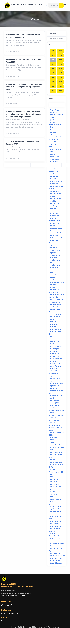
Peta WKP (52, 344)
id (46, 5)
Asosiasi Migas (54, 157)
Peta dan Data (53, 213)
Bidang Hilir (52, 326)
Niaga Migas (53, 388)
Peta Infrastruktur (54, 354)
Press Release (53, 179)
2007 (60, 90)
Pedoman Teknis (54, 275)
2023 (60, 55)
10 (50, 165)
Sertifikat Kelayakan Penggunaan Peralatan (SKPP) (56, 447)
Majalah (51, 243)
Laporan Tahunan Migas (57, 556)
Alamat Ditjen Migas (55, 181)
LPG (50, 334)
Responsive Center (55, 506)
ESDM (51, 147)
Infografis (52, 531)
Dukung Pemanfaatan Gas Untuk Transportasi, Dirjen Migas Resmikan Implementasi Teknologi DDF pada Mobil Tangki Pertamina (24, 114)
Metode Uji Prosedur (55, 314)
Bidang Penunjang (55, 329)
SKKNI (51, 272)
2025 (60, 51)
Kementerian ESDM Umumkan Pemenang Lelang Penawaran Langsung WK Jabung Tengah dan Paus (24, 86)
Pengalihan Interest (55, 376)
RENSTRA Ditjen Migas (56, 543)
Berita (50, 129)
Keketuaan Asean (54, 166)
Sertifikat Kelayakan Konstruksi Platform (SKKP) (55, 454)
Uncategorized (53, 112)
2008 (53, 90)
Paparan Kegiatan (54, 560)
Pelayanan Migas (54, 363)
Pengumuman (53, 161)
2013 (60, 77)
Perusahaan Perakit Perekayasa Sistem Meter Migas (55, 309)
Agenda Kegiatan (54, 159)
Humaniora (52, 211)
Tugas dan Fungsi (55, 137)
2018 (53, 68)
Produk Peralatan (54, 317)
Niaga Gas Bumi (54, 479)
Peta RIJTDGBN (54, 356)
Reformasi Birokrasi (55, 563)
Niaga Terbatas (54, 484)
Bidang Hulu (53, 324)
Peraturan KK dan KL (55, 203)
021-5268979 (22, 595)
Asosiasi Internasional (56, 164)
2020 (53, 64)
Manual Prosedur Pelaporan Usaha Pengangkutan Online (56, 538)
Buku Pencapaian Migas (57, 238)
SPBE (50, 474)
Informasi (35, 19)
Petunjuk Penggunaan (56, 110)
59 (59, 165)
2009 (60, 86)
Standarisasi (53, 218)
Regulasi (51, 120)
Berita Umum (53, 132)
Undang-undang (54, 191)
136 (2, 621)
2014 (53, 77)
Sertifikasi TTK (53, 460)
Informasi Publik (54, 171)
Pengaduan (52, 174)
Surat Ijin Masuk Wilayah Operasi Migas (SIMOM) (56, 410)
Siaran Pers (52, 122)
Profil (50, 134)
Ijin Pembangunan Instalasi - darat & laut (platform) (56, 427)
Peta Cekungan (54, 349)
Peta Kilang (52, 361)
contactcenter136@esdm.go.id (11, 613)
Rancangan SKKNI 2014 (56, 331)
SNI (50, 270)
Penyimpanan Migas (55, 381)
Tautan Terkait (53, 139)
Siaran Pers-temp (54, 176)
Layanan (51, 189)
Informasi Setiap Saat (56, 233)
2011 (60, 82)
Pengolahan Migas (55, 386)
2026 (53, 51)
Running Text (53, 169)
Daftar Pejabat (53, 184)
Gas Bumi (52, 469)
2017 (60, 68)
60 (63, 165)
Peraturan (52, 154)
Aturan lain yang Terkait (56, 206)
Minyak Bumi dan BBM (56, 472)
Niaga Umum (53, 482)
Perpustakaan (53, 235)
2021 (60, 60)
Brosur (51, 245)
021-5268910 (9, 595)
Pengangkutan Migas (56, 383)
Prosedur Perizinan (55, 366)
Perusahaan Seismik (55, 304)
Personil (51, 319)
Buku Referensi (54, 240)
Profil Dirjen (52, 144)
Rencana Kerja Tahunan (56, 558)
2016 (53, 73)
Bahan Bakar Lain (54, 341)
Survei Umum (53, 368)
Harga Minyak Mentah (56, 509)
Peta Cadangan (54, 351)
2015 (60, 73)
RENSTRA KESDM (54, 553)
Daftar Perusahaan (55, 216)
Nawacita (52, 533)
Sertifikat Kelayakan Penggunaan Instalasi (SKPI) (56, 464)
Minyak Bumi (53, 494)
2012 (53, 82)
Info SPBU (52, 504)
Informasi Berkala (55, 221)
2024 (53, 55)
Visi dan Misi (53, 142)
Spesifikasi (52, 277)
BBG (50, 339)
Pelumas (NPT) (54, 405)
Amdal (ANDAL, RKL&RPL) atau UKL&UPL (54, 440)
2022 (53, 60)
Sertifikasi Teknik (54, 378)
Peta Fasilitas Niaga (55, 359)
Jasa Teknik (53, 248)
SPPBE (51, 477)
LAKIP (50, 546)
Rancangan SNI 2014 (56, 322)
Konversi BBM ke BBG (56, 186)
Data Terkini (53, 208)
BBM (50, 336)
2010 (53, 86)
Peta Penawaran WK (55, 346)
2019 (60, 64)
